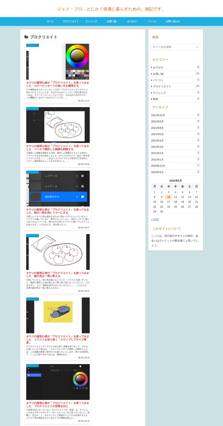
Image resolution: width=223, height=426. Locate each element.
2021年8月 (175, 127)
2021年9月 (175, 121)
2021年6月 (175, 134)
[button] (197, 47)
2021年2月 (175, 153)
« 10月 (155, 219)
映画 (176, 99)
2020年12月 (175, 165)
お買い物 (176, 73)
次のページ (82, 381)
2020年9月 (175, 172)
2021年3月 (175, 146)
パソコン (176, 80)
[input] (175, 47)
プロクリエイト (176, 86)
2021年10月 (175, 115)
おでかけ (176, 67)
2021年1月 (175, 159)
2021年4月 (175, 140)
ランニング (176, 92)
